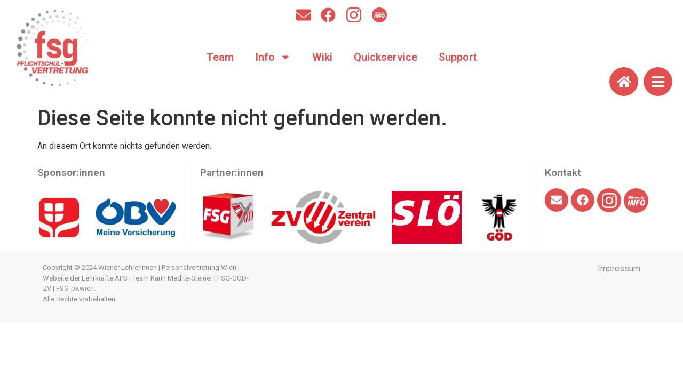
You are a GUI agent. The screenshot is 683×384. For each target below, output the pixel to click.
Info (273, 57)
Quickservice (385, 57)
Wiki (322, 57)
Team (220, 57)
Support (458, 57)
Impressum (619, 268)
